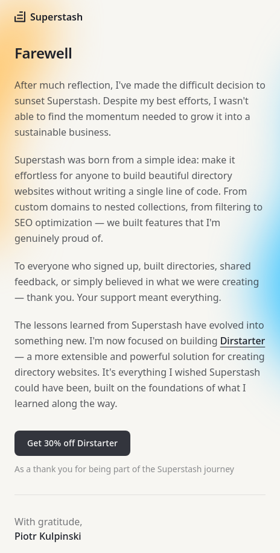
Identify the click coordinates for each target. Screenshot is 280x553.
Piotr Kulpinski (47, 536)
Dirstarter (243, 340)
